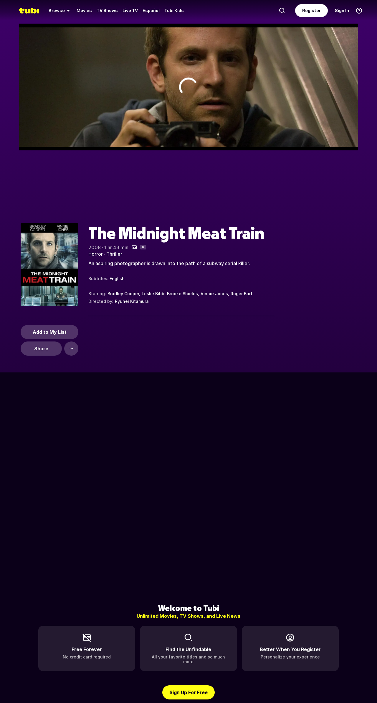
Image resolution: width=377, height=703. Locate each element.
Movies (84, 10)
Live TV (130, 10)
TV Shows (107, 10)
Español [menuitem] (151, 10)
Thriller (114, 254)
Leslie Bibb (153, 293)
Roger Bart (241, 293)
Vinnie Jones (214, 293)
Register (311, 10)
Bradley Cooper (123, 293)
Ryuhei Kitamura (132, 301)
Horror (95, 254)
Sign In (342, 10)
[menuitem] (60, 10)
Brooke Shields (182, 293)
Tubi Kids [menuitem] (174, 10)
